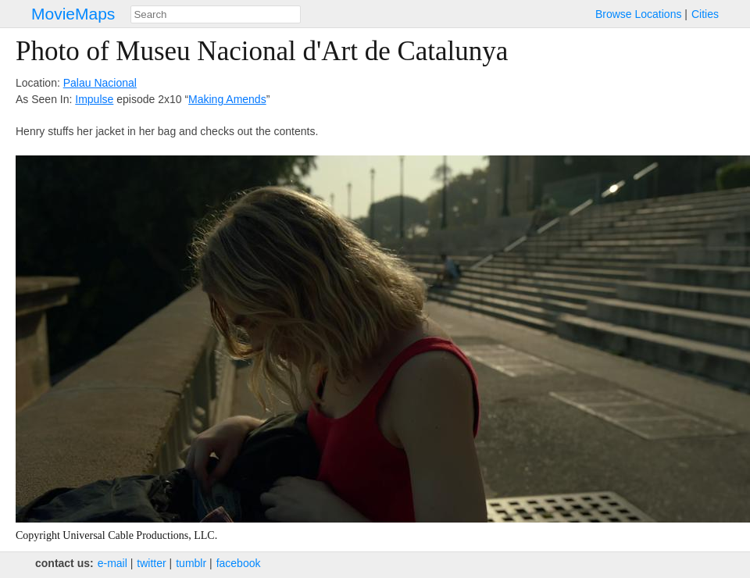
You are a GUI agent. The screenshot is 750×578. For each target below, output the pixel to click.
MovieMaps (73, 13)
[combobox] (215, 14)
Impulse (94, 99)
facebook (238, 563)
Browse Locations (638, 14)
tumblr (191, 563)
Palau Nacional (100, 83)
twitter (151, 563)
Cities (705, 14)
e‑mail (112, 563)
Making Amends (227, 99)
